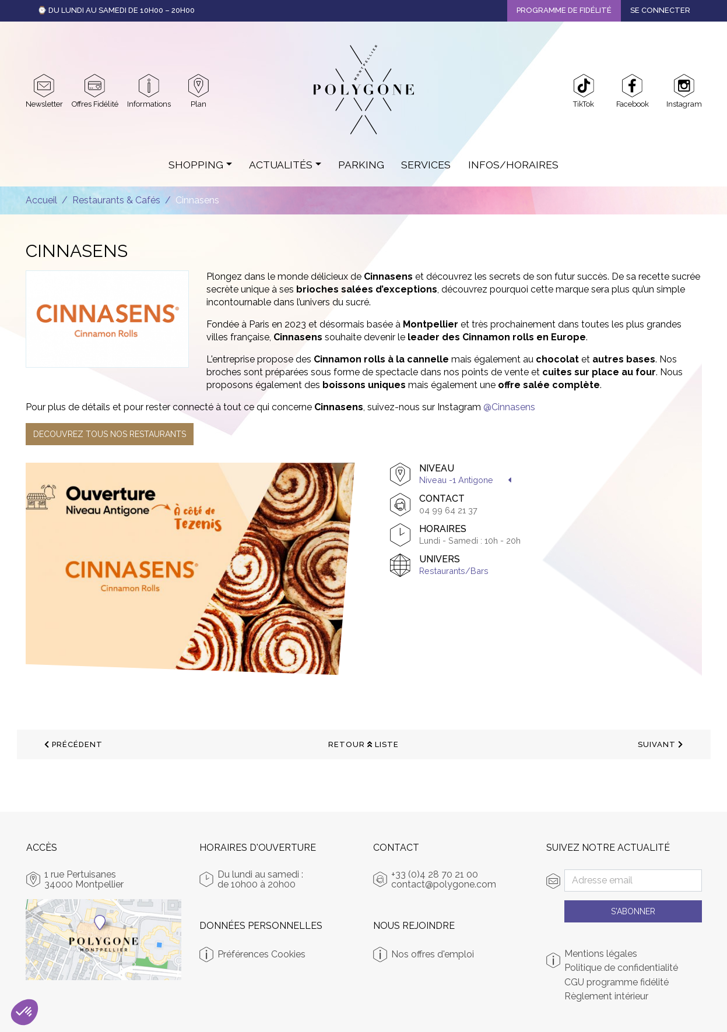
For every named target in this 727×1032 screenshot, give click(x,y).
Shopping (195, 165)
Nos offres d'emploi (432, 954)
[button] (24, 1012)
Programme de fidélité (564, 10)
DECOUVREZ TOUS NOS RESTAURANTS (109, 434)
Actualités (280, 165)
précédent (73, 744)
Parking (361, 165)
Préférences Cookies (261, 954)
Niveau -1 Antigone (456, 480)
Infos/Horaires (513, 165)
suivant (660, 744)
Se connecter (660, 10)
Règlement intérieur (606, 996)
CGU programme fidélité (616, 982)
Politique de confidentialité (621, 968)
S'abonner (633, 911)
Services (426, 165)
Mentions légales (600, 954)
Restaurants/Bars (454, 571)
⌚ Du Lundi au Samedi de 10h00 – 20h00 (116, 10)
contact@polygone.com (443, 884)
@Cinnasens (509, 407)
